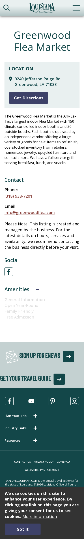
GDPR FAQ (63, 462)
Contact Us (22, 462)
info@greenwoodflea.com (29, 212)
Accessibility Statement (42, 470)
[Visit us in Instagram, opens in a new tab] (74, 401)
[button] (21, 416)
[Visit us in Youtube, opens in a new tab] (31, 401)
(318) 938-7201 (18, 196)
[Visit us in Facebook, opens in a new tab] (9, 401)
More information (39, 516)
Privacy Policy (44, 462)
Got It (23, 529)
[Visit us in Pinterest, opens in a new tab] (53, 401)
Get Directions (28, 98)
